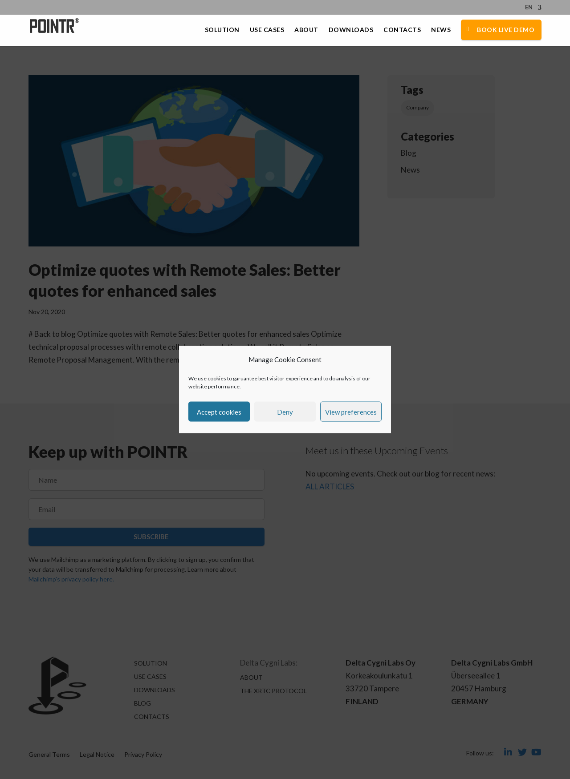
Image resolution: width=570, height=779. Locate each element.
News (441, 30)
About (306, 30)
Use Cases (267, 30)
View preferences (351, 412)
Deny (285, 412)
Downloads (351, 30)
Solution (222, 30)
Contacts (402, 30)
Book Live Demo (505, 29)
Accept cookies (219, 412)
